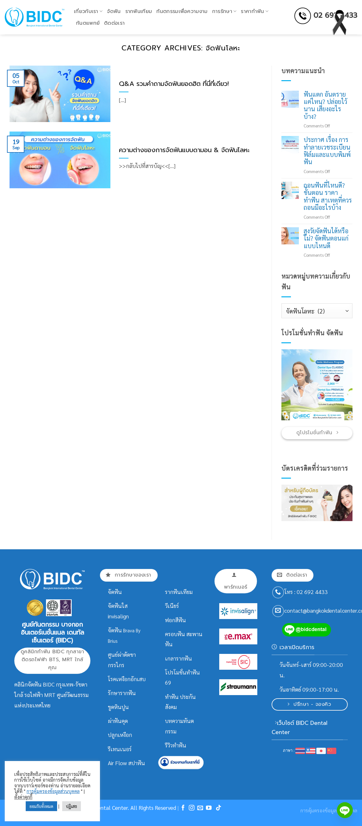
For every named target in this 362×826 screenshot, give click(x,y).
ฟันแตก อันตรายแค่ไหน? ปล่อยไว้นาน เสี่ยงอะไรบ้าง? (325, 105)
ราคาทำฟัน (254, 11)
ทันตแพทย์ (88, 23)
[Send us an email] (278, 611)
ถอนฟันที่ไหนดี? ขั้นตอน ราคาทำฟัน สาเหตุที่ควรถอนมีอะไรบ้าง (327, 196)
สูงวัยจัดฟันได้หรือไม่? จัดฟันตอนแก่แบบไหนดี (325, 238)
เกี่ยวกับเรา (88, 11)
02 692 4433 (335, 15)
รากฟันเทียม (138, 11)
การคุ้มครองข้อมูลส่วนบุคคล (53, 791)
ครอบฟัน (175, 633)
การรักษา (224, 11)
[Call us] (278, 592)
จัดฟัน (114, 11)
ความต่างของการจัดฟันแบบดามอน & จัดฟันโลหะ (184, 150)
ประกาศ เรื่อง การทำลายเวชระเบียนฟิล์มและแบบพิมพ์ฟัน (326, 151)
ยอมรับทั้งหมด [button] (41, 806)
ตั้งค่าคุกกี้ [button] (23, 797)
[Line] (345, 810)
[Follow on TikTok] (218, 808)
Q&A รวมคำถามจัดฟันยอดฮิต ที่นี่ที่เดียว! (174, 84)
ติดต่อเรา (114, 23)
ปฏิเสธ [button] (71, 806)
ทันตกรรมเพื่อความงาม (181, 11)
